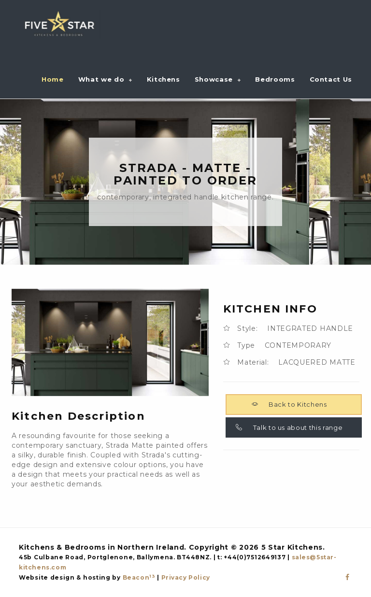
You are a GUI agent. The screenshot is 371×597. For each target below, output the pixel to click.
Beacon (139, 577)
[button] (105, 79)
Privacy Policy (185, 577)
